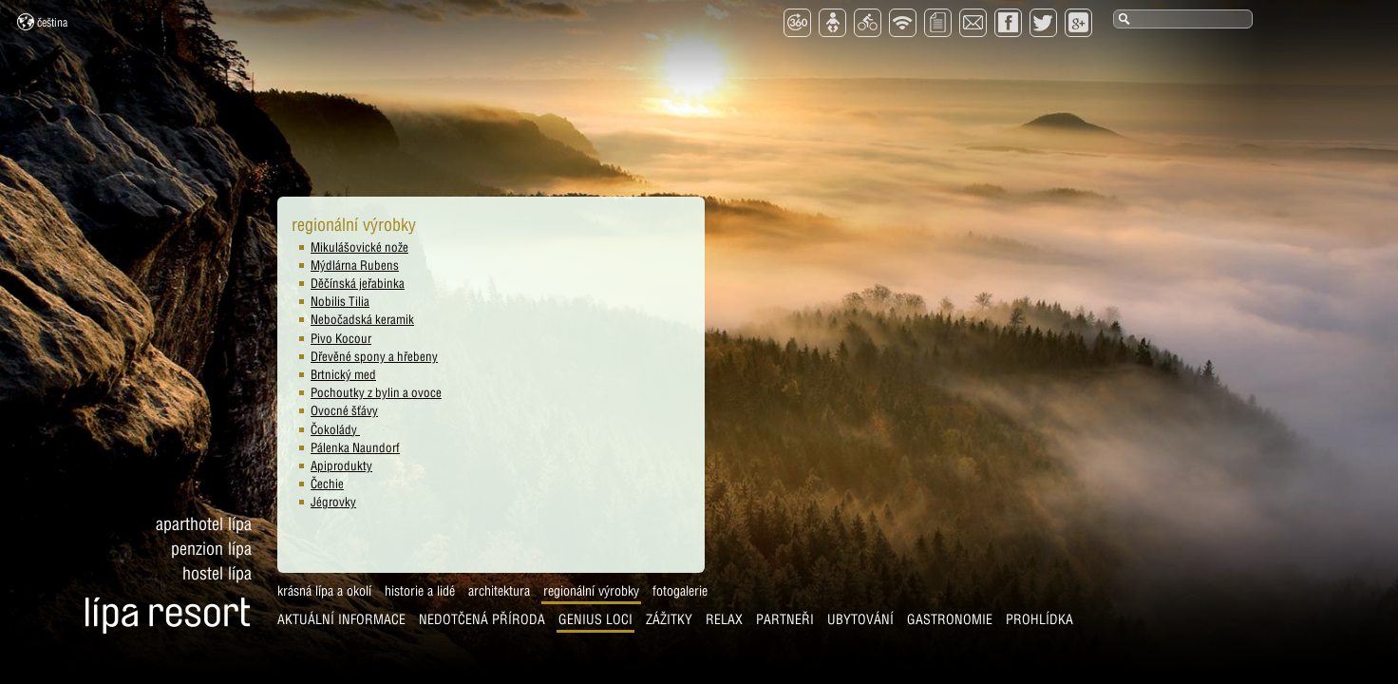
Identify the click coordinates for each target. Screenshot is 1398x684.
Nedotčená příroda (482, 619)
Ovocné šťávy (344, 410)
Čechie (327, 483)
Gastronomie (949, 619)
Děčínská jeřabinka (358, 283)
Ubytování (860, 619)
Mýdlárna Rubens (355, 265)
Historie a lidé (420, 590)
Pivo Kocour (341, 338)
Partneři (785, 619)
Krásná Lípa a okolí (324, 590)
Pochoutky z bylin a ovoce (376, 392)
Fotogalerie (680, 590)
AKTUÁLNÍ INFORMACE (341, 619)
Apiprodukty (341, 465)
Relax (724, 619)
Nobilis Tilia (340, 301)
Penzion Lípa (211, 549)
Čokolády (335, 429)
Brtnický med (343, 374)
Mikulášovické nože (359, 247)
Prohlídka (1039, 619)
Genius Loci (595, 619)
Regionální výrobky (591, 590)
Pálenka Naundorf (355, 447)
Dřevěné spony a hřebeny (374, 356)
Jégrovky (333, 501)
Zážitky (669, 619)
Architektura (499, 590)
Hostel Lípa (217, 573)
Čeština (42, 21)
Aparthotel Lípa (204, 524)
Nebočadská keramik (362, 319)
